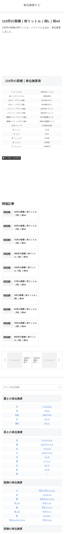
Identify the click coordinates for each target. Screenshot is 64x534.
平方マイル (47, 451)
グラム (47, 342)
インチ (47, 388)
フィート (47, 392)
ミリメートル (47, 371)
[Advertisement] (32, 55)
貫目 (17, 354)
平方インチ (47, 434)
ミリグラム (47, 338)
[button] (59, 318)
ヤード (47, 396)
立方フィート (47, 476)
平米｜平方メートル (47, 422)
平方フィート (47, 438)
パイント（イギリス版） (47, 480)
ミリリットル (17, 489)
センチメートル (47, 375)
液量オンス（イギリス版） (47, 468)
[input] (32, 318)
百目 (17, 346)
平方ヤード (47, 443)
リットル (17, 493)
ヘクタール (47, 426)
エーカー (47, 447)
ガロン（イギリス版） (47, 489)
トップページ (16, 526)
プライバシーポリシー (47, 526)
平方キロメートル (47, 430)
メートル (47, 380)
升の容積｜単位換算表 (11, 158)
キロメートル (47, 384)
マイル (47, 401)
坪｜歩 (17, 434)
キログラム (47, 346)
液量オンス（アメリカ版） (47, 472)
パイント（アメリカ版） (47, 485)
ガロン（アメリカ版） (47, 493)
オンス (47, 350)
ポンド (47, 354)
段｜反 (17, 443)
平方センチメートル (17, 451)
